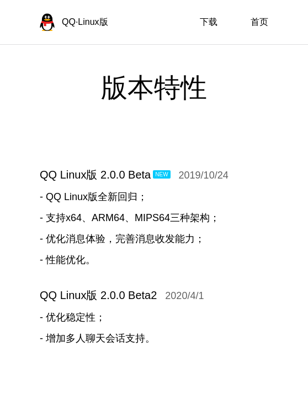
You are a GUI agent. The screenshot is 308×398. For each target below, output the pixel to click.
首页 (259, 22)
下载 (208, 22)
